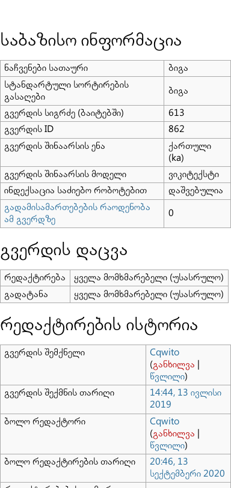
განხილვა (174, 364)
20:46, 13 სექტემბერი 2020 (187, 468)
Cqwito (164, 352)
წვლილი (167, 376)
